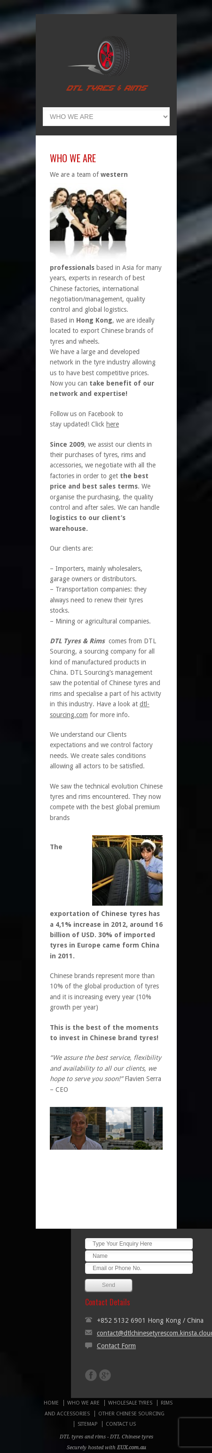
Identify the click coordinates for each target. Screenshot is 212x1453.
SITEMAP (87, 1424)
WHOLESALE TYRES (130, 1403)
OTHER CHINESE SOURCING (131, 1414)
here (112, 424)
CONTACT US (121, 1424)
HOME (51, 1403)
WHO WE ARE (83, 1403)
